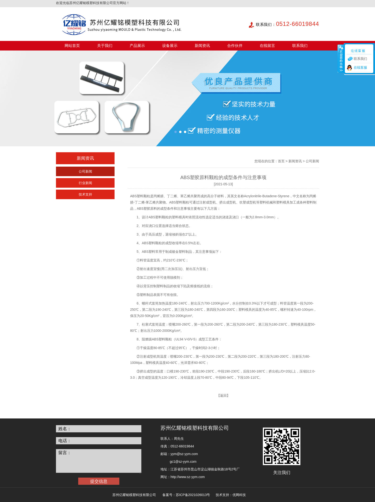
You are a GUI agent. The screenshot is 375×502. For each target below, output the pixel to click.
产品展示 (137, 46)
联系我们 (300, 46)
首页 (281, 161)
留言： (64, 452)
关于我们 (104, 46)
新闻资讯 (202, 46)
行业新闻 (85, 183)
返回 (223, 395)
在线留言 (267, 46)
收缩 (340, 58)
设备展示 (169, 46)
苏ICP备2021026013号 (193, 495)
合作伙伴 (235, 46)
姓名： (64, 428)
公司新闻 (85, 171)
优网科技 (239, 495)
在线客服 (360, 67)
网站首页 (72, 46)
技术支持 (85, 194)
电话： (64, 440)
